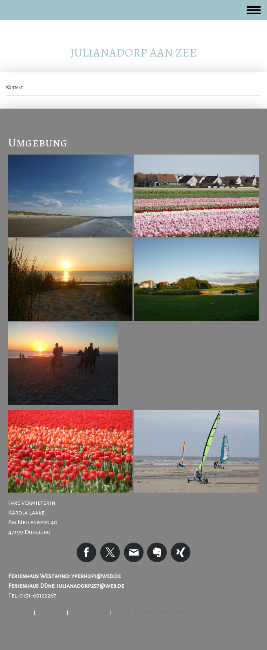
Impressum (19, 612)
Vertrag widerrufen (163, 612)
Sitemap (121, 612)
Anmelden (18, 631)
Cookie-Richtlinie (88, 612)
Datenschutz (51, 612)
